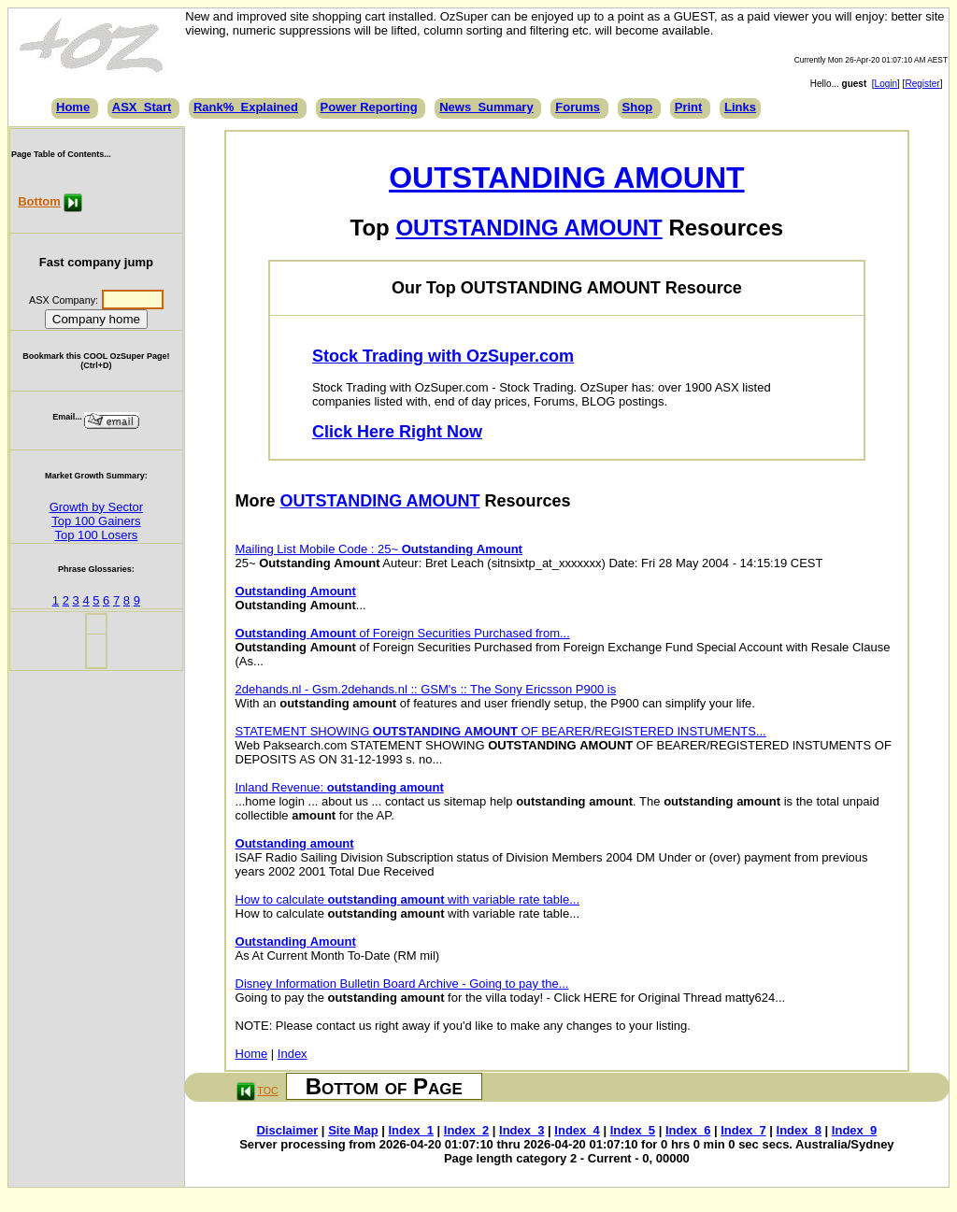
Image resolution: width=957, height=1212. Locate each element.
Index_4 (576, 1130)
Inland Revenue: (340, 787)
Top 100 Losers (95, 535)
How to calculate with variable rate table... (408, 899)
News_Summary (486, 107)
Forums (577, 107)
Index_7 (743, 1130)
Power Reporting (369, 107)
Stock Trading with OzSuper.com (443, 356)
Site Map (353, 1130)
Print (689, 107)
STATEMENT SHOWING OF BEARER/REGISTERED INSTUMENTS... (501, 731)
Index (292, 1054)
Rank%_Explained (245, 107)
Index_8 (799, 1130)
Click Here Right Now (397, 431)
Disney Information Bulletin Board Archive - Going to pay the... (402, 984)
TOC (267, 1090)
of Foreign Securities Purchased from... (403, 633)
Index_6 (687, 1130)
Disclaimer (287, 1130)
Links (740, 107)
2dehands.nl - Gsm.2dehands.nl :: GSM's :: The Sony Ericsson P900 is (426, 689)
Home (73, 107)
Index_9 (854, 1130)
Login (886, 83)
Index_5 (632, 1130)
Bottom (39, 201)
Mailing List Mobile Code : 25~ (379, 549)
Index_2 (466, 1130)
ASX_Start (142, 107)
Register (922, 83)
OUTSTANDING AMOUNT (566, 177)
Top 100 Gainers (95, 521)
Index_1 (410, 1130)
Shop (637, 107)
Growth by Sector (96, 507)
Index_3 (521, 1130)
